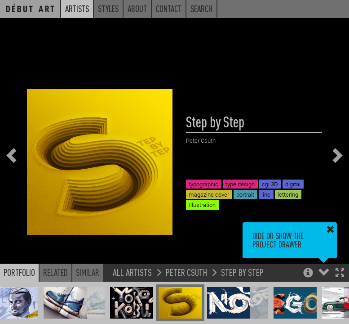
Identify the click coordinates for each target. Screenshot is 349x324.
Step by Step (242, 272)
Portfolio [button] (19, 272)
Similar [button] (87, 272)
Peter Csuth (186, 272)
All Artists (132, 272)
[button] (340, 273)
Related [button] (55, 272)
